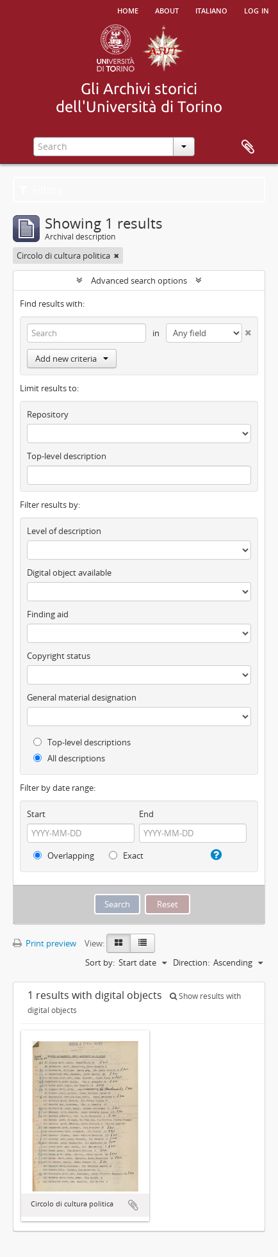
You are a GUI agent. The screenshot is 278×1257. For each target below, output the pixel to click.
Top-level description (66, 456)
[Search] (86, 333)
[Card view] (118, 943)
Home (127, 10)
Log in (256, 10)
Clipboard (248, 147)
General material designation (81, 697)
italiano (211, 10)
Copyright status (58, 655)
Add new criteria (71, 358)
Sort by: (100, 962)
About (167, 10)
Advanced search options (139, 280)
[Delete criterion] (246, 330)
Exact (126, 855)
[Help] (215, 854)
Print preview (44, 943)
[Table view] (142, 943)
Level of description (64, 531)
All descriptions (69, 758)
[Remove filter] (116, 255)
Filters (40, 189)
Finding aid (48, 614)
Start (36, 814)
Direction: (191, 962)
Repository (48, 414)
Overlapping (63, 855)
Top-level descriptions (82, 742)
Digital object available (69, 572)
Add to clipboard (133, 1205)
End (146, 814)
